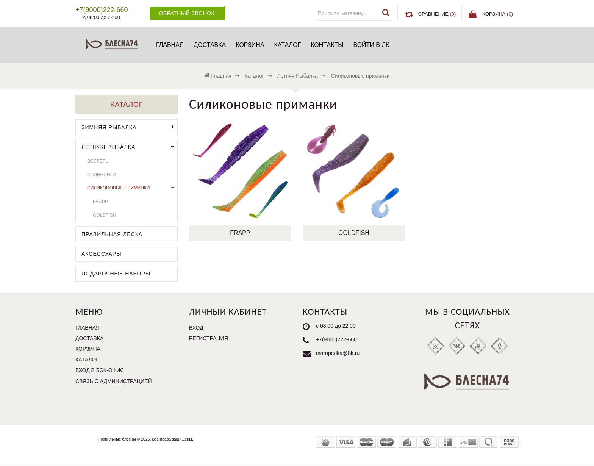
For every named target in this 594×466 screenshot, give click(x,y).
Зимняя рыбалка (129, 127)
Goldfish (353, 233)
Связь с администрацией (113, 381)
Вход (196, 328)
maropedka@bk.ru (338, 353)
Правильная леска (111, 234)
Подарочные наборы (115, 274)
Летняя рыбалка (129, 147)
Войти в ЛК (371, 45)
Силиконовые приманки (132, 188)
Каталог (287, 45)
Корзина (250, 45)
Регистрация (208, 338)
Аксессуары (101, 254)
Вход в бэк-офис (99, 370)
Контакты (327, 45)
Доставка (210, 45)
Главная (170, 45)
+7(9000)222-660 (336, 339)
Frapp (240, 233)
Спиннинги (101, 174)
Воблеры (98, 161)
